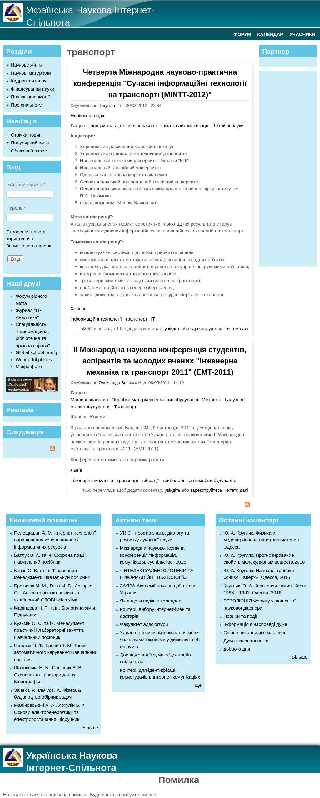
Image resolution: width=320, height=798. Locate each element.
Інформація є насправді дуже (255, 624)
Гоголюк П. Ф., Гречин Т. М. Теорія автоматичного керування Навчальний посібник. (56, 652)
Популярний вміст (30, 142)
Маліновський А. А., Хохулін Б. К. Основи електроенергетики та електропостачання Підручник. (50, 712)
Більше (90, 727)
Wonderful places (34, 359)
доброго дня (236, 648)
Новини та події (87, 115)
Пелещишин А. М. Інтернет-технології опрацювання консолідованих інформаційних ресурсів (55, 540)
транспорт (136, 319)
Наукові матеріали (31, 73)
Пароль (16, 208)
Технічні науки (228, 125)
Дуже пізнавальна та (245, 640)
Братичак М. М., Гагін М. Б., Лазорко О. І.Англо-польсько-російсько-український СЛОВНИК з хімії (53, 592)
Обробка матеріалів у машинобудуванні (155, 399)
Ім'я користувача (25, 184)
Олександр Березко (117, 382)
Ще (198, 685)
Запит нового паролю (29, 245)
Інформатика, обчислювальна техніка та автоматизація (149, 125)
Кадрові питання (29, 80)
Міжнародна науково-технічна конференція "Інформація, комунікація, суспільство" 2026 (153, 555)
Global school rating (36, 352)
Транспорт (125, 406)
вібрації (150, 480)
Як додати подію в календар (150, 600)
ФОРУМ (242, 34)
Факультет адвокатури (144, 624)
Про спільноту (26, 104)
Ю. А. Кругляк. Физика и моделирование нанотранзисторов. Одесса (261, 540)
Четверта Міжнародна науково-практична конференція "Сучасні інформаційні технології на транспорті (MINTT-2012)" (160, 83)
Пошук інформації (30, 96)
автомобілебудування (212, 480)
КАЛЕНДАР (270, 34)
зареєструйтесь (206, 328)
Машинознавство (89, 399)
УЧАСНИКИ (302, 34)
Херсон (79, 308)
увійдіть (173, 328)
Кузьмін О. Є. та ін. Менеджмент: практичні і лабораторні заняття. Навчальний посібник (50, 630)
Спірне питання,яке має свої (254, 632)
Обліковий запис (29, 150)
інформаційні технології (96, 319)
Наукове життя (27, 64)
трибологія (174, 480)
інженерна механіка (92, 480)
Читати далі (236, 328)
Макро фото (29, 366)
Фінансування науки (32, 89)
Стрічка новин (26, 134)
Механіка (211, 399)
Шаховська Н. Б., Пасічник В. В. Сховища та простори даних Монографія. (48, 674)
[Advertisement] (291, 167)
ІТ (153, 319)
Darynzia (106, 105)
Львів (76, 470)
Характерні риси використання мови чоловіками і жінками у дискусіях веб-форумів (160, 639)
